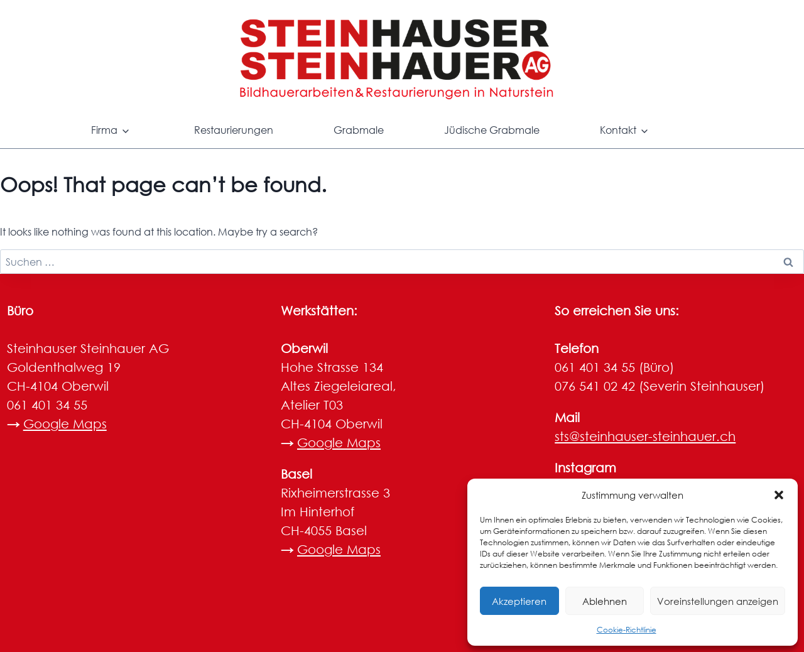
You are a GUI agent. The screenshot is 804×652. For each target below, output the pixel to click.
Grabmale (359, 129)
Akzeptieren (519, 601)
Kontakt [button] (618, 129)
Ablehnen (604, 601)
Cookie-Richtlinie (626, 629)
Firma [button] (104, 129)
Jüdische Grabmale (492, 129)
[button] (779, 495)
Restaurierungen (233, 129)
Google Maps (65, 423)
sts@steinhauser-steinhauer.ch (645, 436)
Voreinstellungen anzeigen (717, 601)
